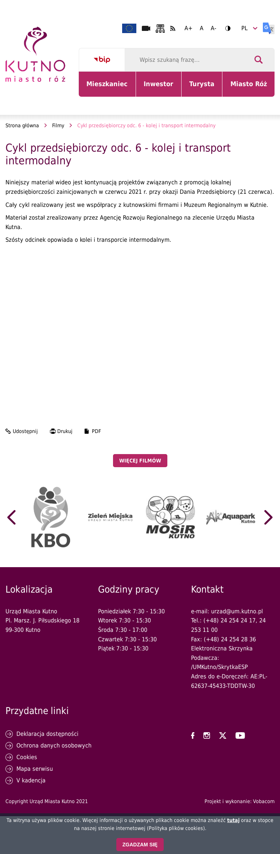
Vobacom (264, 801)
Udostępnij (25, 431)
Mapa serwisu (34, 768)
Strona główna (22, 125)
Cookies (26, 757)
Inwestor (162, 88)
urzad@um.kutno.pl (237, 611)
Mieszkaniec (108, 88)
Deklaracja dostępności (47, 733)
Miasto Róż (251, 88)
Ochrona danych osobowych (54, 745)
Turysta (205, 88)
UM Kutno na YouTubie (240, 735)
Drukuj (65, 431)
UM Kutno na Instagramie (206, 735)
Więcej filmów (140, 461)
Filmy (58, 125)
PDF (96, 431)
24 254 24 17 (238, 620)
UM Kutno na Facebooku (192, 735)
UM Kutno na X (222, 735)
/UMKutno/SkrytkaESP (219, 666)
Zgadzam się (140, 844)
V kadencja (31, 780)
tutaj (233, 820)
